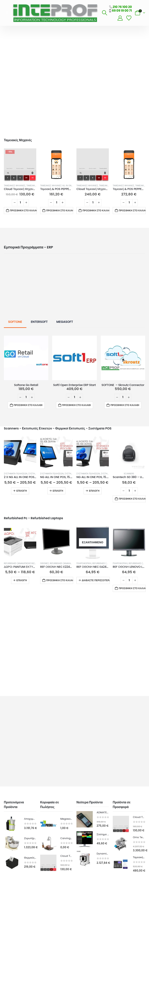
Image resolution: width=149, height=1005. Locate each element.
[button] (7, 13)
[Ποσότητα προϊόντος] (20, 202)
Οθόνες (44, 563)
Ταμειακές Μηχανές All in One (56, 185)
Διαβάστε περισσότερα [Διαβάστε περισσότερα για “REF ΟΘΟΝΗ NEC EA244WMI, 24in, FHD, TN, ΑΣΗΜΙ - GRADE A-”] (96, 580)
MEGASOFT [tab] (64, 322)
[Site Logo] (55, 13)
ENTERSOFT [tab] (39, 322)
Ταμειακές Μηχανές (14, 185)
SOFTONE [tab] (15, 322)
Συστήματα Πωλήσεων (15, 473)
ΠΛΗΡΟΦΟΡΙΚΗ (83, 563)
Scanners (129, 473)
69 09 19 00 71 (122, 10)
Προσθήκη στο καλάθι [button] (23, 210)
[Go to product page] (20, 164)
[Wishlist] (129, 18)
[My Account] (120, 18)
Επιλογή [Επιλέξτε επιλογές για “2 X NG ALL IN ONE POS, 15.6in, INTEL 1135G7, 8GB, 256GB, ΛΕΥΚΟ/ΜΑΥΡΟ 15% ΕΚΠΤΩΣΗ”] (21, 490)
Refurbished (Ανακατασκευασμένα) (22, 563)
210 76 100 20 (122, 7)
